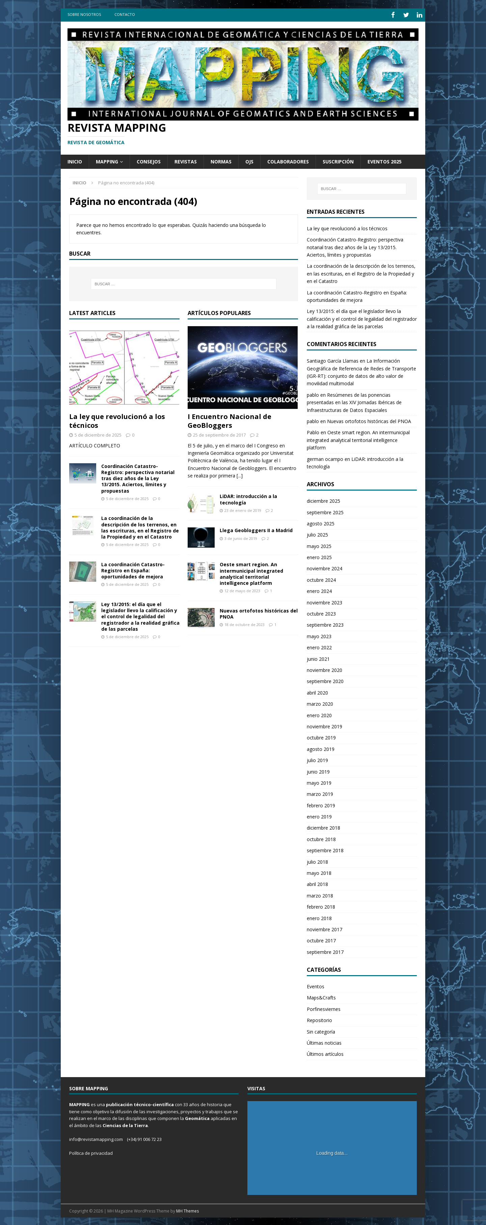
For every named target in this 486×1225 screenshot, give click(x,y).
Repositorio (319, 1019)
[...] (240, 474)
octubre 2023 (321, 612)
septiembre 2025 (325, 511)
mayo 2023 (319, 635)
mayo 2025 (319, 545)
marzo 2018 (320, 894)
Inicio (75, 160)
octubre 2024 (321, 578)
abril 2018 (317, 883)
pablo (313, 393)
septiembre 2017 (325, 950)
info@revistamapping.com (96, 1138)
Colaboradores (288, 160)
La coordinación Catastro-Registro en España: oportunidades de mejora (133, 569)
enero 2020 (319, 714)
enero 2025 (319, 556)
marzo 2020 (320, 703)
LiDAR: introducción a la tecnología (248, 498)
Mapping (107, 160)
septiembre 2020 (325, 680)
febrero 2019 (321, 804)
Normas (221, 160)
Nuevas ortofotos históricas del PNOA (259, 612)
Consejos (149, 160)
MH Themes (187, 1210)
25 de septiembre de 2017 (219, 434)
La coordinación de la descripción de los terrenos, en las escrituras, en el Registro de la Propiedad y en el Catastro (140, 526)
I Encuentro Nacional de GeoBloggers (229, 419)
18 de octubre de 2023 (244, 623)
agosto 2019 (320, 748)
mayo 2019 (319, 781)
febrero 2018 (321, 906)
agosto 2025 (320, 522)
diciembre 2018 (323, 827)
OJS (249, 160)
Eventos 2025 (385, 160)
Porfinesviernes (324, 1008)
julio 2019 (317, 759)
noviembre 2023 (324, 601)
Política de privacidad (91, 1152)
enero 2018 (319, 917)
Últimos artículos (325, 1053)
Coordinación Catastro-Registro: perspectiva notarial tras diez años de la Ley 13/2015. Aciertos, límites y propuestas (137, 477)
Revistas (185, 160)
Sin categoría (321, 1030)
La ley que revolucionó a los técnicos (117, 419)
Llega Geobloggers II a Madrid (256, 529)
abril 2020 (317, 691)
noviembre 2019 (324, 725)
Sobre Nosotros (84, 14)
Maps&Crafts (321, 996)
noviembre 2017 (324, 928)
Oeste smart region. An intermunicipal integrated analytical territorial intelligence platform (251, 572)
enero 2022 (319, 646)
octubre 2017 (321, 939)
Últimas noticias (324, 1041)
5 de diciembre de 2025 (98, 434)
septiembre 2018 (325, 849)
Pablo (313, 431)
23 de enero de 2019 (242, 509)
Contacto (124, 14)
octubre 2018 (321, 838)
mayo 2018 (319, 871)
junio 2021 (318, 657)
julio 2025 (317, 533)
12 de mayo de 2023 (242, 589)
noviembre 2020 (324, 669)
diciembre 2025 (323, 500)
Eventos (315, 985)
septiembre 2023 (325, 624)
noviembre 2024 (324, 567)
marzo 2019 (320, 793)
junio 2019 (318, 770)
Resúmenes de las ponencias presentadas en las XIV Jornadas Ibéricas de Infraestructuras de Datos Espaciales (354, 401)
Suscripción (338, 160)
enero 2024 (319, 590)
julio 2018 (317, 860)
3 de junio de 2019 (240, 537)
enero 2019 (319, 815)
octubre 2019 (321, 736)
